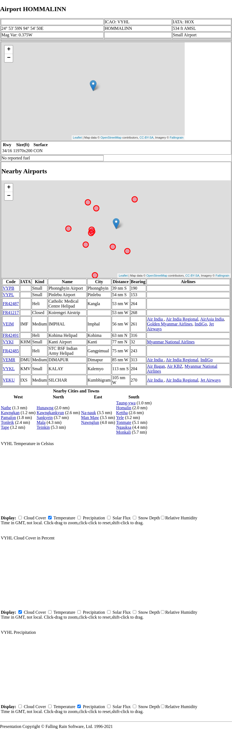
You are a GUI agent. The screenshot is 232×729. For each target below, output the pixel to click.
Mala (41, 422)
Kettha (122, 412)
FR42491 (11, 335)
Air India (155, 319)
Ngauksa (123, 427)
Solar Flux (121, 518)
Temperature (64, 518)
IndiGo (201, 324)
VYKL (9, 368)
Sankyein (45, 417)
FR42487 (11, 303)
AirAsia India (212, 319)
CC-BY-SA (147, 137)
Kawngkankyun (50, 412)
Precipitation (94, 518)
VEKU (9, 380)
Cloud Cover (35, 518)
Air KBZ (174, 366)
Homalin (123, 407)
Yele (120, 417)
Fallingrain (177, 137)
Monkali (123, 432)
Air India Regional (182, 319)
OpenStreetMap (111, 137)
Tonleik (7, 422)
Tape (5, 427)
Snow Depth (149, 518)
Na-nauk (88, 412)
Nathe (6, 407)
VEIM (8, 324)
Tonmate (123, 422)
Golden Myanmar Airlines (170, 324)
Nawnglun (90, 422)
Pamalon (8, 417)
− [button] (9, 58)
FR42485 (11, 350)
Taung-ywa (126, 403)
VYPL (8, 294)
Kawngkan (10, 412)
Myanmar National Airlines (171, 342)
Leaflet (77, 137)
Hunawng (45, 407)
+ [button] (9, 50)
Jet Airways (210, 380)
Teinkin (43, 427)
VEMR (9, 359)
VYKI (8, 342)
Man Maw (90, 417)
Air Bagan (156, 366)
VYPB (8, 288)
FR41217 (11, 312)
